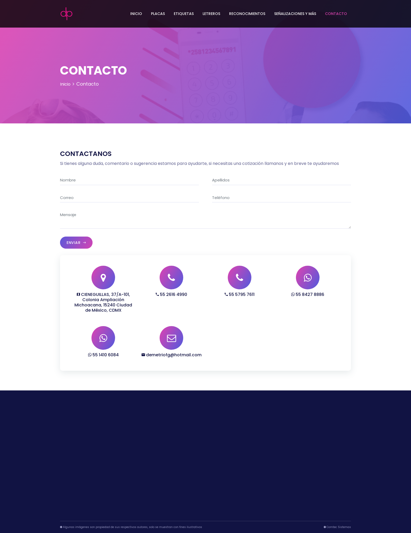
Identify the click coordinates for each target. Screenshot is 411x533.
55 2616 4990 (171, 294)
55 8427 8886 (307, 294)
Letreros (211, 13)
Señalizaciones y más (295, 13)
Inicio (136, 13)
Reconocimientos (247, 13)
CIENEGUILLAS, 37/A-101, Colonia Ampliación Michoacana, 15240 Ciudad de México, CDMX (103, 302)
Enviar (76, 242)
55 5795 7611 (240, 294)
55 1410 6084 (103, 355)
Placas (158, 13)
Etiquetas (184, 13)
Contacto (336, 13)
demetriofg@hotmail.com (172, 355)
